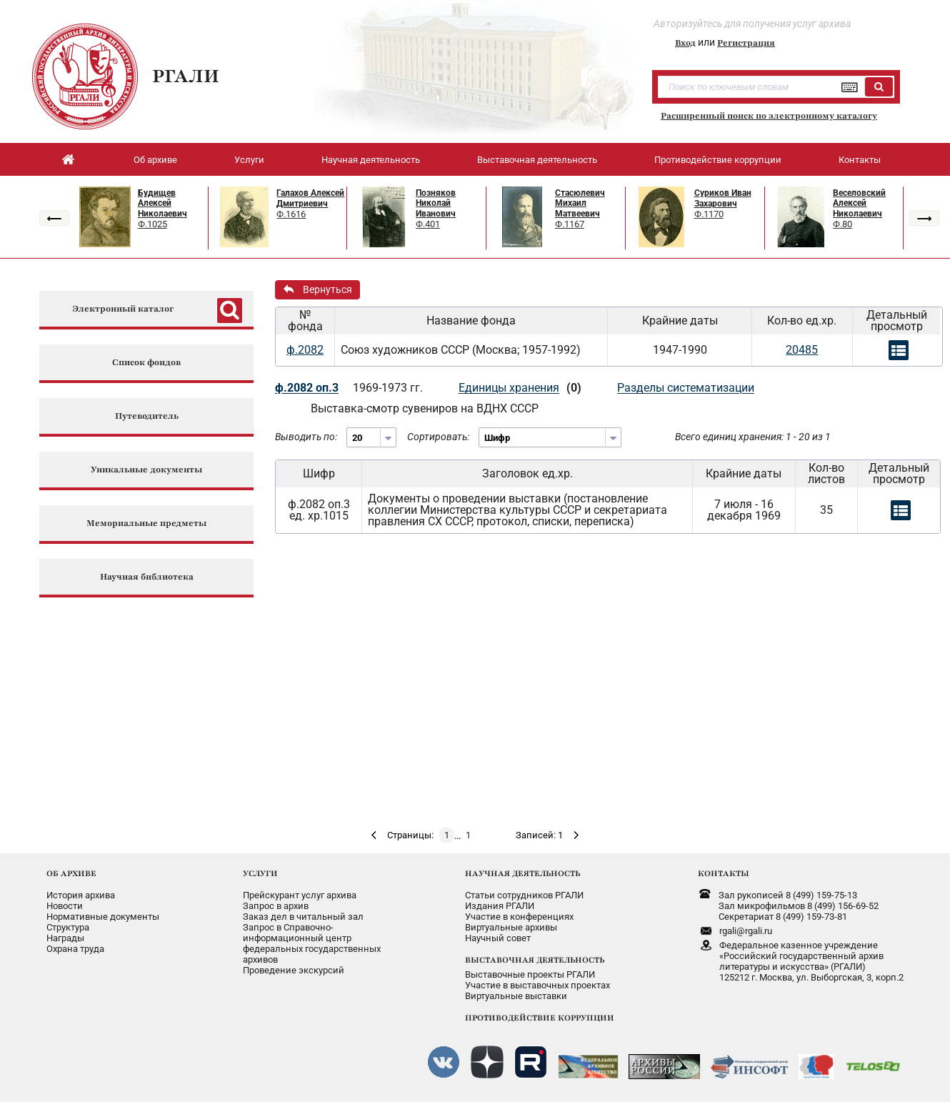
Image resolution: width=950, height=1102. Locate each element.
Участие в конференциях (519, 916)
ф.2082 (305, 350)
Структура (67, 927)
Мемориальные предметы (146, 523)
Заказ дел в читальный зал (303, 916)
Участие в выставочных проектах (537, 985)
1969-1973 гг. (388, 387)
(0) (573, 387)
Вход (685, 43)
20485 (802, 350)
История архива (80, 895)
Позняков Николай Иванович (436, 203)
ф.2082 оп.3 (307, 387)
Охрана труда (75, 948)
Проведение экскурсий (293, 970)
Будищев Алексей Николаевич (162, 203)
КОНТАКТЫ (723, 873)
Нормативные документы (102, 916)
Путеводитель (147, 416)
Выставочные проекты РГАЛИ (530, 974)
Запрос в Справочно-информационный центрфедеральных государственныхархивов (312, 943)
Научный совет (498, 938)
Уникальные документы (146, 470)
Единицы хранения (509, 387)
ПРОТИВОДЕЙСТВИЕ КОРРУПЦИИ (539, 1017)
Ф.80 (842, 224)
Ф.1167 (569, 224)
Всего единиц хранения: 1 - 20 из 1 (753, 436)
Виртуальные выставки (516, 996)
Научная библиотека (147, 577)
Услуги (249, 159)
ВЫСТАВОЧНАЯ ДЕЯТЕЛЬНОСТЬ (534, 960)
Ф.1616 (291, 214)
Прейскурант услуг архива (299, 895)
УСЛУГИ (260, 873)
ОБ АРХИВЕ (71, 873)
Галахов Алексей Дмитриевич (310, 198)
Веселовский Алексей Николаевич (859, 203)
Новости (64, 905)
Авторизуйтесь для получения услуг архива (752, 23)
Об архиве (155, 159)
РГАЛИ (185, 76)
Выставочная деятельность (537, 159)
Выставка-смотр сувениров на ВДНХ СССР (425, 408)
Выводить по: (306, 436)
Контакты (860, 159)
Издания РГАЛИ (499, 905)
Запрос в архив (276, 905)
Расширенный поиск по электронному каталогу (769, 115)
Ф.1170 (709, 214)
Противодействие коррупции (717, 159)
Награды (65, 938)
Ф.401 (428, 224)
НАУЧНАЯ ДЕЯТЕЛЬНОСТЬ (522, 873)
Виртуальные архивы (511, 927)
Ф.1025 (152, 224)
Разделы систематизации (685, 387)
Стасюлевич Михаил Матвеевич (580, 203)
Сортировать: (438, 436)
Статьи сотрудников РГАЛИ (524, 895)
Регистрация (746, 43)
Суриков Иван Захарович (722, 198)
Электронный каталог (123, 309)
